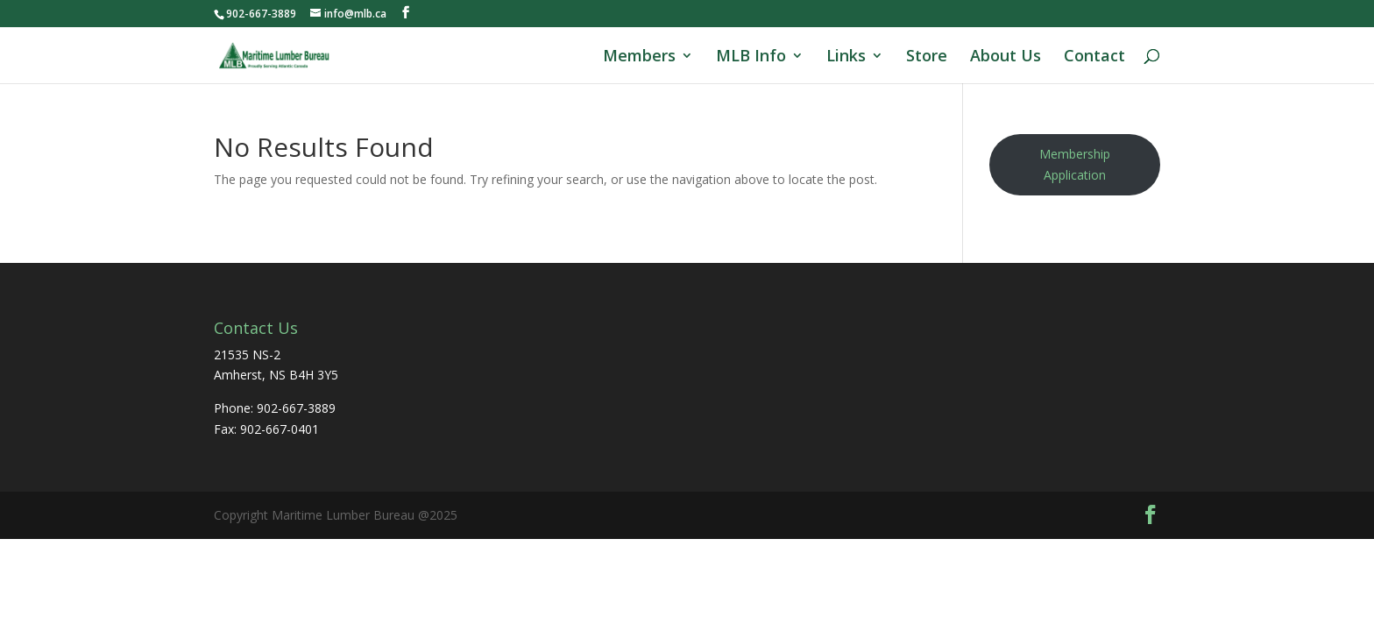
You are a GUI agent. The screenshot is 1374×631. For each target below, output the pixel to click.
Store (926, 57)
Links (846, 57)
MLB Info (751, 57)
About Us (1005, 57)
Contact (1094, 57)
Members (639, 57)
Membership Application (1074, 164)
